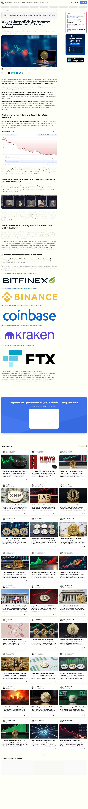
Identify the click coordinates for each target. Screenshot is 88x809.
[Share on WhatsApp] (14, 73)
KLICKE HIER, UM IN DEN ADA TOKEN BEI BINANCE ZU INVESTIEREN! (19, 288)
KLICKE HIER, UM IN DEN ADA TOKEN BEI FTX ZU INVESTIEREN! (17, 345)
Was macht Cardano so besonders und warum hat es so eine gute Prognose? (76, 21)
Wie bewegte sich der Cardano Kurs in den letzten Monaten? (76, 17)
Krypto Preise (37, 2)
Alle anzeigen (82, 446)
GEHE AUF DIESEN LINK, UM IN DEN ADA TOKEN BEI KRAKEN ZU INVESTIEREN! (21, 325)
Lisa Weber (8, 485)
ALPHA (23, 2)
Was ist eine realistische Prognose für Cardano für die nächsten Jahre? (76, 26)
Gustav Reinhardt (39, 451)
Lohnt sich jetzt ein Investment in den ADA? (76, 30)
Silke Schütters (67, 485)
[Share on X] (9, 73)
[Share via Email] (22, 73)
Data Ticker (45, 2)
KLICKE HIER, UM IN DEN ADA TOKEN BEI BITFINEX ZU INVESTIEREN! (18, 273)
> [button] (46, 754)
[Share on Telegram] (12, 73)
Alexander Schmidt (10, 619)
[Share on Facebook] (17, 73)
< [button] (41, 754)
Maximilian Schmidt (11, 518)
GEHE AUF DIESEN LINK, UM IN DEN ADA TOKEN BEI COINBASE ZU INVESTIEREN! (22, 305)
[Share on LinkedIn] (20, 73)
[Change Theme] (71, 2)
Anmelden (83, 2)
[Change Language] (76, 2)
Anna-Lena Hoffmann (11, 451)
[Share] (27, 479)
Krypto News (30, 2)
